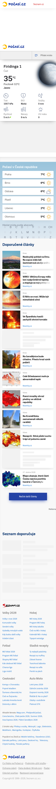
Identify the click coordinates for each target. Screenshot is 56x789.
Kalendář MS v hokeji (38, 634)
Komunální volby (9, 623)
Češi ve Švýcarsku (9, 696)
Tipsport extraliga (37, 638)
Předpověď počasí (33, 713)
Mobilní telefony (27, 737)
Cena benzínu (8, 716)
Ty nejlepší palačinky (38, 652)
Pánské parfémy (22, 744)
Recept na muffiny (37, 656)
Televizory (44, 740)
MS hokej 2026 (36, 619)
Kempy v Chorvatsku (10, 685)
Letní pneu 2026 (36, 685)
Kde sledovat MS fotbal (12, 663)
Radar (47, 768)
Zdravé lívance (36, 660)
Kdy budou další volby (11, 634)
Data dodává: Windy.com (30, 768)
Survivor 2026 (36, 716)
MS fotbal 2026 (8, 652)
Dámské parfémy (9, 740)
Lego (39, 726)
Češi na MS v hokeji (38, 631)
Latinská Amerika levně (12, 700)
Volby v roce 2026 (9, 619)
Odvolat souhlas (10, 773)
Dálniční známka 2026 (39, 688)
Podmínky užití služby (35, 763)
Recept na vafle (36, 667)
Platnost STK (35, 704)
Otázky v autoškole (37, 700)
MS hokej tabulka (37, 627)
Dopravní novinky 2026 (39, 692)
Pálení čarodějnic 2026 (28, 720)
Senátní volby (8, 627)
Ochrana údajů (9, 768)
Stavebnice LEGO (43, 737)
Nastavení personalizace (31, 773)
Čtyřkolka (36, 730)
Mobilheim (6, 730)
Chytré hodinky (8, 744)
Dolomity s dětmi (9, 704)
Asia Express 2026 (9, 720)
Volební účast (8, 638)
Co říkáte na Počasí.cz (12, 763)
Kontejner (27, 730)
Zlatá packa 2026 (22, 716)
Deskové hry (33, 740)
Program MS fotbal (10, 656)
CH (50, 227)
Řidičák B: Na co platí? (39, 696)
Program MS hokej (37, 623)
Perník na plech (36, 671)
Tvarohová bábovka (38, 663)
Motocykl (32, 726)
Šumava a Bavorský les (12, 692)
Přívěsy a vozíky (20, 726)
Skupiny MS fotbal (9, 660)
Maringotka (17, 730)
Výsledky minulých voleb (12, 631)
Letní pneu (22, 740)
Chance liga (7, 667)
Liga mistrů (7, 671)
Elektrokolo (46, 726)
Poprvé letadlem (9, 688)
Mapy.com (21, 713)
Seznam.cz (38, 4)
